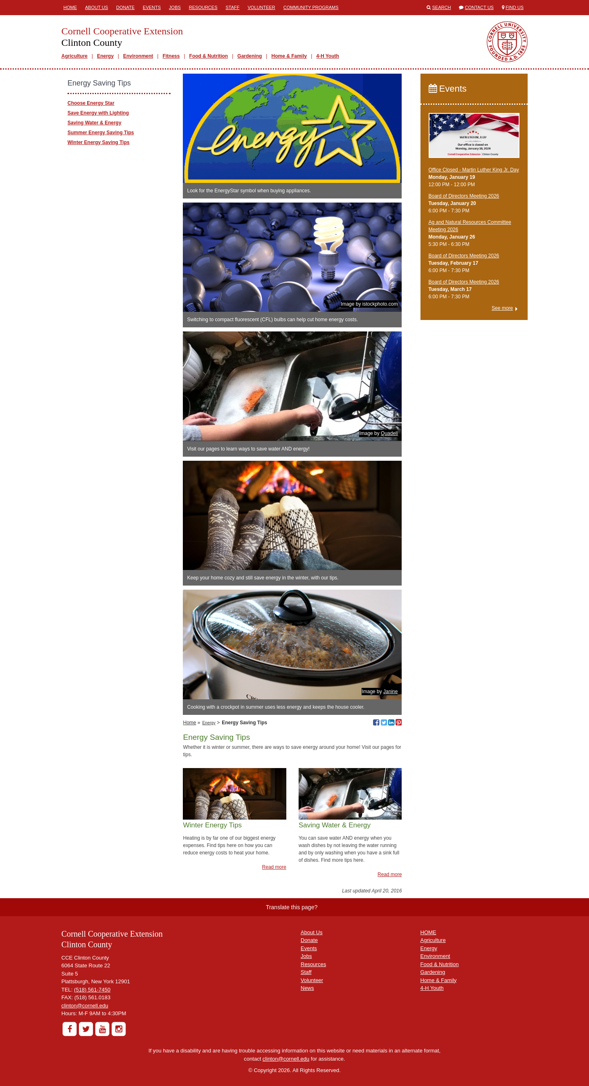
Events (152, 7)
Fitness (171, 56)
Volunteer (261, 7)
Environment (138, 56)
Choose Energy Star (91, 103)
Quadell (389, 433)
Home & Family (289, 56)
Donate (125, 7)
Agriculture (74, 56)
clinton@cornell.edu (84, 1006)
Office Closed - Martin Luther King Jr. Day (474, 170)
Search (441, 7)
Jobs (175, 7)
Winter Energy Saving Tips (98, 142)
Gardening (249, 56)
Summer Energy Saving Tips (100, 132)
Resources (203, 7)
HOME (428, 932)
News (307, 988)
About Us (96, 7)
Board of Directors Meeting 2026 (464, 196)
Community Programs (311, 7)
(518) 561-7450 (92, 990)
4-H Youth (327, 56)
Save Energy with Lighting (98, 113)
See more (502, 308)
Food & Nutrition (208, 56)
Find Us (515, 7)
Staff (233, 7)
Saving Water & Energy (94, 123)
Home (70, 7)
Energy (105, 56)
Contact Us (479, 7)
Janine (390, 691)
